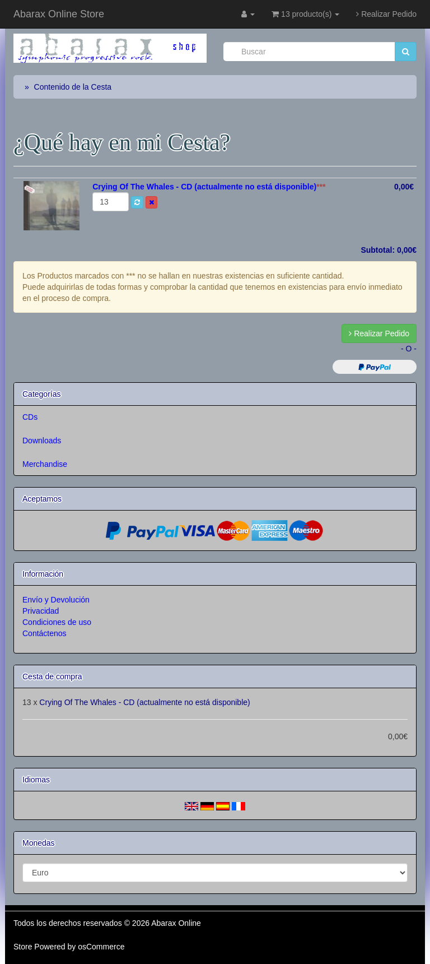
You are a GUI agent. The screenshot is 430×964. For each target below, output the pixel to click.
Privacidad (40, 610)
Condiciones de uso (56, 622)
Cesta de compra (52, 676)
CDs (30, 417)
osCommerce (101, 946)
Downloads (41, 440)
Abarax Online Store (58, 14)
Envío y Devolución (56, 599)
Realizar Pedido (386, 14)
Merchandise (44, 464)
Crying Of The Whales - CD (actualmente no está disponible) (144, 702)
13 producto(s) (305, 14)
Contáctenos (44, 633)
